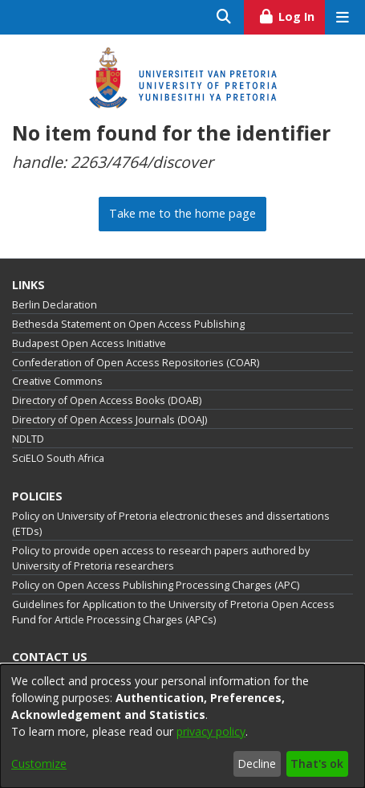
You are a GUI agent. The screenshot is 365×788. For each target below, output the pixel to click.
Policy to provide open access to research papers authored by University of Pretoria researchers (161, 558)
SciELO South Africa (58, 458)
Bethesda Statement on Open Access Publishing (128, 324)
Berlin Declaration (54, 305)
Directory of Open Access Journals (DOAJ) (109, 420)
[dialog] (182, 726)
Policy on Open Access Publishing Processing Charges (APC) (155, 585)
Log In (292, 14)
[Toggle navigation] (342, 17)
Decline (256, 763)
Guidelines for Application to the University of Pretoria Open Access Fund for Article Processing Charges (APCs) (173, 612)
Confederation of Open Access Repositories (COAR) (135, 363)
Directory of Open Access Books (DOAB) (106, 400)
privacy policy (210, 731)
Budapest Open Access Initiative (89, 343)
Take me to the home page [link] (182, 213)
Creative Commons (57, 381)
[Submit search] (224, 17)
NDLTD (28, 439)
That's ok (316, 763)
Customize (39, 763)
